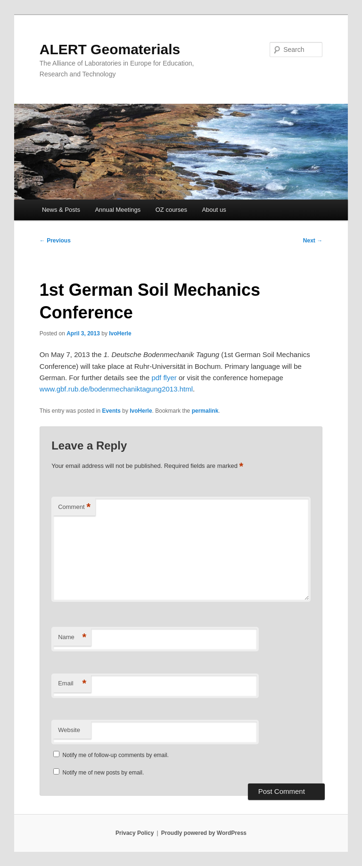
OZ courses (171, 209)
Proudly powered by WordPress (204, 833)
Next (312, 240)
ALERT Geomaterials (110, 49)
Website (69, 729)
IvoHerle (120, 333)
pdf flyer (163, 378)
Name (72, 637)
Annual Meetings (117, 209)
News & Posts (61, 209)
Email (72, 684)
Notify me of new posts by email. (103, 772)
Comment (74, 507)
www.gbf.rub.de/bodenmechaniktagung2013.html (116, 389)
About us (214, 209)
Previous (55, 240)
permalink (205, 411)
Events (111, 411)
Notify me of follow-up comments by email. (116, 755)
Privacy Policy (134, 833)
